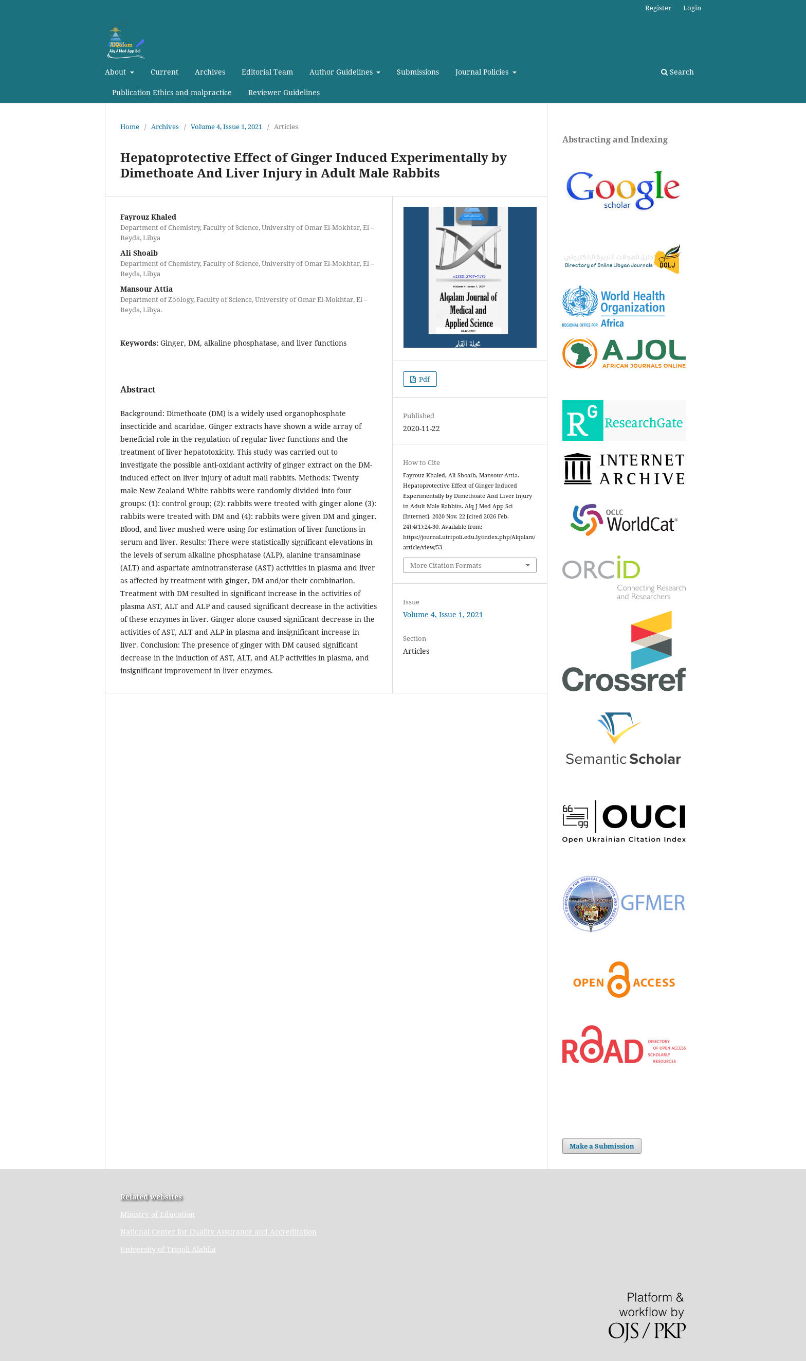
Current (164, 72)
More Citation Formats (446, 565)
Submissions (418, 72)
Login (692, 7)
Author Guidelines (342, 72)
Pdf (423, 379)
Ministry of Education (157, 1214)
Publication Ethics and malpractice (172, 92)
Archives (210, 72)
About (116, 72)
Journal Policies (482, 72)
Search (677, 72)
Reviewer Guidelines (284, 92)
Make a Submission (602, 1146)
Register (658, 7)
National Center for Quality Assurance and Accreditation (218, 1232)
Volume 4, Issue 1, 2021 (226, 126)
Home (129, 126)
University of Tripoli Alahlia (168, 1249)
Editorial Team (267, 72)
